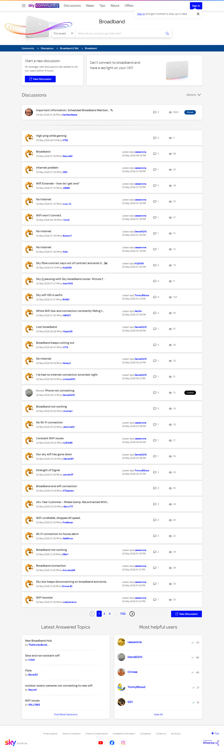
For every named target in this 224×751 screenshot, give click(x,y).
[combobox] (119, 33)
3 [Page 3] (109, 613)
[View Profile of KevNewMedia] (69, 114)
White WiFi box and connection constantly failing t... (70, 311)
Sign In (196, 5)
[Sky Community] (43, 5)
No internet (43, 231)
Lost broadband (46, 327)
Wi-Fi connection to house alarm (57, 534)
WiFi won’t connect (48, 215)
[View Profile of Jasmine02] (69, 427)
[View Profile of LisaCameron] (70, 602)
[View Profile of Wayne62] (67, 156)
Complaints (145, 733)
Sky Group (175, 733)
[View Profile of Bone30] (33, 674)
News (90, 5)
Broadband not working (51, 406)
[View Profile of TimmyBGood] (142, 295)
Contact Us (161, 733)
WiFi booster (44, 597)
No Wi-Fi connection (49, 422)
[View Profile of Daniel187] (68, 458)
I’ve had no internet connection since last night (67, 374)
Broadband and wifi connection (56, 486)
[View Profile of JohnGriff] (68, 474)
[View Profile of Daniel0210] (141, 231)
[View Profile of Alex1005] (68, 283)
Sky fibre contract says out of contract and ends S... (70, 263)
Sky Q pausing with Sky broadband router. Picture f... (70, 279)
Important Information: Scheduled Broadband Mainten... (73, 110)
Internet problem (47, 167)
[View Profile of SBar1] (65, 554)
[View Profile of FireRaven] (68, 522)
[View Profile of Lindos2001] (69, 379)
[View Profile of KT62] (65, 140)
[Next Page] (132, 614)
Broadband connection (51, 565)
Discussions (72, 5)
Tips (102, 5)
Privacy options (50, 733)
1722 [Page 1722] (123, 613)
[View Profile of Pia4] (65, 251)
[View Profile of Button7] (67, 235)
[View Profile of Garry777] (68, 506)
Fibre (28, 670)
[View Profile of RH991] (66, 299)
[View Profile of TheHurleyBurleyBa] (38, 644)
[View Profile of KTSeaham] (68, 490)
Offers (129, 5)
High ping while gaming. (51, 136)
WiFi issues (32, 700)
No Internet (43, 199)
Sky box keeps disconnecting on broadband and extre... (72, 581)
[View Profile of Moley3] (67, 363)
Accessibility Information (124, 733)
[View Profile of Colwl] (31, 659)
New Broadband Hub (38, 640)
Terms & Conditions (71, 733)
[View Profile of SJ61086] (67, 442)
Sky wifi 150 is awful (49, 295)
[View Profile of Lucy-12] (67, 204)
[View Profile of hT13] (65, 347)
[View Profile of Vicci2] (66, 220)
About (115, 5)
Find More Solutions (65, 714)
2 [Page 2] (104, 613)
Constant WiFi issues (50, 438)
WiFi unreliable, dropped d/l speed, (58, 518)
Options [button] (191, 94)
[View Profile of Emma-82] (67, 586)
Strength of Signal (48, 470)
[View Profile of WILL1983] (34, 704)
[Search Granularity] (63, 33)
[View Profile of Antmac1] (67, 411)
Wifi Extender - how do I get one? (57, 183)
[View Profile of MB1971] (67, 315)
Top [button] (217, 733)
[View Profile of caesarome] (140, 152)
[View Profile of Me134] (138, 311)
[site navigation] (24, 5)
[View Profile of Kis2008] (67, 267)
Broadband (112, 21)
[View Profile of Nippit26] (67, 331)
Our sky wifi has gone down (54, 454)
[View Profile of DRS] (65, 172)
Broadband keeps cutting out (55, 343)
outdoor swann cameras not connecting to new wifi (59, 685)
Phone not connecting (59, 390)
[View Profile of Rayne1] (32, 689)
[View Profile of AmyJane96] (69, 570)
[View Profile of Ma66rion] (68, 538)
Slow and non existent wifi (42, 655)
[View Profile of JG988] (66, 188)
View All (158, 714)
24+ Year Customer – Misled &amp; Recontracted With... (72, 502)
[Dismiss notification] (198, 14)
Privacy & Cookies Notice (97, 733)
